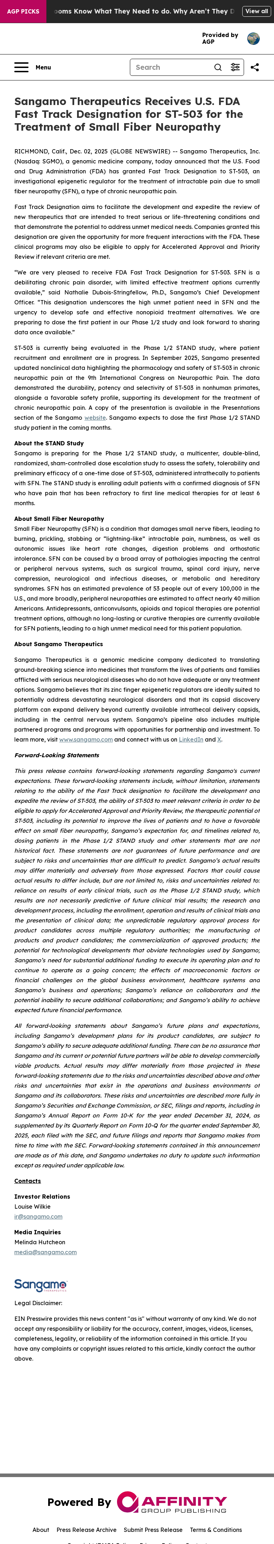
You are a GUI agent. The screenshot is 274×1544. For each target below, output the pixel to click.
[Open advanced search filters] (235, 67)
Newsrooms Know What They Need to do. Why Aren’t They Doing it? (159, 11)
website (95, 417)
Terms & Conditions (216, 1529)
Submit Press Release (153, 1529)
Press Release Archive (86, 1529)
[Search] (169, 67)
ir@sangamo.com (38, 1216)
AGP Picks (23, 11)
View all (256, 11)
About (40, 1529)
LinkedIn (191, 739)
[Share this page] (255, 67)
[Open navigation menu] (32, 67)
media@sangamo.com (45, 1252)
